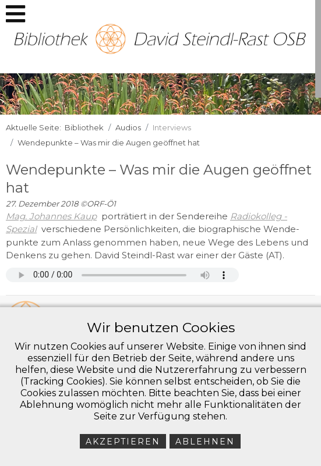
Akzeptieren (123, 441)
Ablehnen (205, 441)
